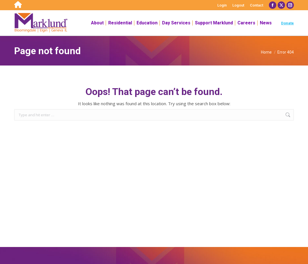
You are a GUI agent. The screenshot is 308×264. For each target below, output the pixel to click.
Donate (287, 23)
